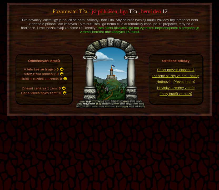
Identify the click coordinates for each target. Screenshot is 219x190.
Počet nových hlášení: (176, 70)
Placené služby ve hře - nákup (176, 76)
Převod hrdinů (184, 82)
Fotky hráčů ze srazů (176, 94)
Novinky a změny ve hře (176, 88)
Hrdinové (163, 82)
